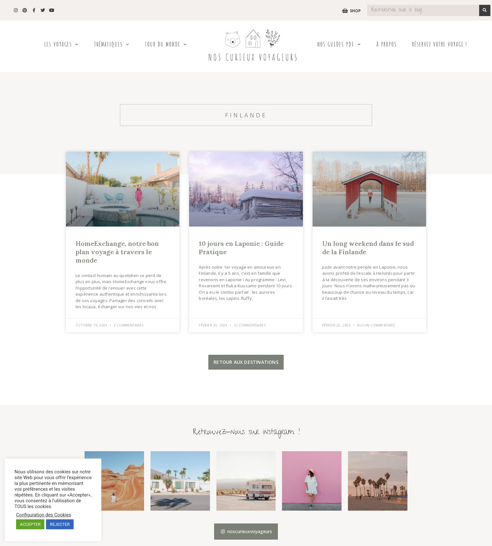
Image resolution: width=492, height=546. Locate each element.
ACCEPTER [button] (30, 524)
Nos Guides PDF (339, 44)
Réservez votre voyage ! (439, 44)
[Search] (484, 10)
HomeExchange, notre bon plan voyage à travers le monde (117, 251)
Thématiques (112, 44)
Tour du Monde (166, 44)
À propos (387, 44)
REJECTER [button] (59, 524)
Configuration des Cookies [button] (43, 515)
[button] (246, 362)
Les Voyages (61, 44)
